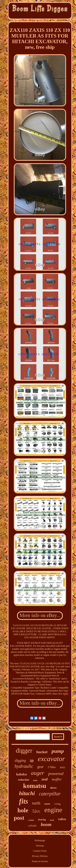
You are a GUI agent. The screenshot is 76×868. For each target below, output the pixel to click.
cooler (31, 820)
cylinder (32, 825)
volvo (62, 819)
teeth (52, 820)
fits (23, 801)
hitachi (27, 793)
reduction (23, 779)
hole (22, 810)
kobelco (21, 774)
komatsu (34, 785)
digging (20, 760)
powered (55, 773)
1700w (52, 767)
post (19, 818)
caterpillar (50, 793)
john (35, 780)
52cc (36, 811)
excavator (51, 759)
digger (24, 750)
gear (40, 767)
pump (57, 751)
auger (37, 773)
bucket (42, 752)
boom (46, 824)
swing (57, 803)
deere (53, 787)
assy (62, 767)
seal (45, 779)
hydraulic (24, 766)
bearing (42, 819)
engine (53, 810)
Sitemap (40, 845)
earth (36, 803)
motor (47, 803)
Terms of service (40, 861)
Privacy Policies (40, 856)
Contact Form (39, 850)
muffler (57, 779)
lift (32, 761)
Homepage (40, 840)
